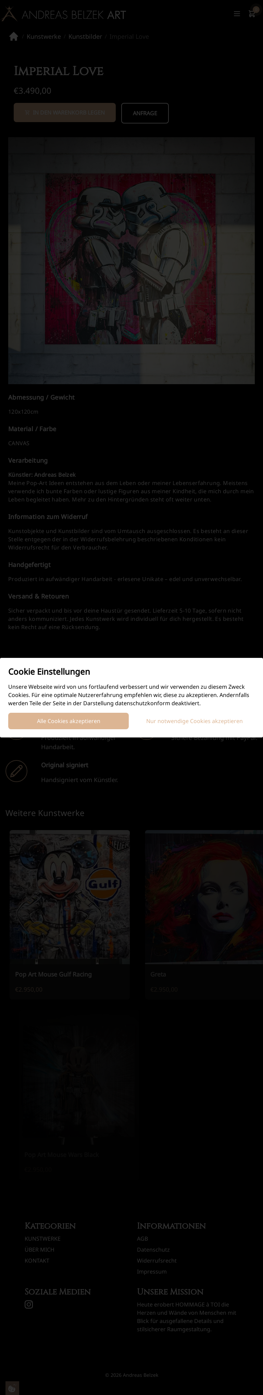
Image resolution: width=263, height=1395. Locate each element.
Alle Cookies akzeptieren (68, 721)
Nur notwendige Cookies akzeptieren (194, 721)
